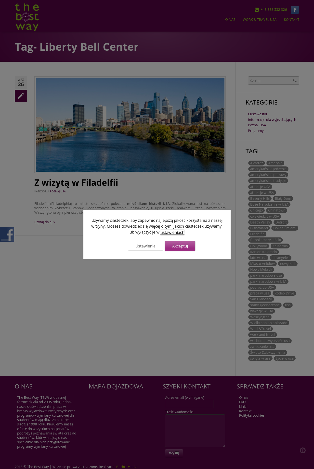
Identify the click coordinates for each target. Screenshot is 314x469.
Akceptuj (180, 246)
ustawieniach (172, 232)
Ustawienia (145, 246)
